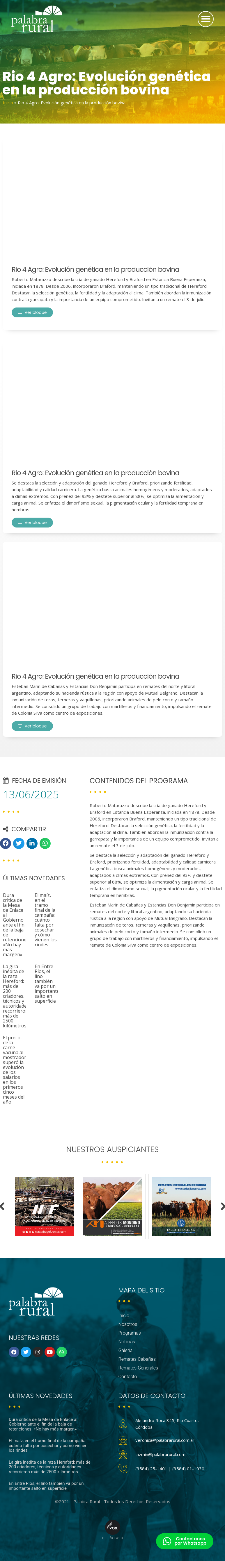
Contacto (127, 1376)
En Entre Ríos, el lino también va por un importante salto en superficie (47, 983)
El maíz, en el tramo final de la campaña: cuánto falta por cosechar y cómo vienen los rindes (46, 920)
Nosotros (127, 1324)
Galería (125, 1350)
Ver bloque (32, 312)
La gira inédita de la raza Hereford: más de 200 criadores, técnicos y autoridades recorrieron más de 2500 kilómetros (16, 996)
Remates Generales (138, 1368)
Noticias (126, 1341)
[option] (44, 1206)
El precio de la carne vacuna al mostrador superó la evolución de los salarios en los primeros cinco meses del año (14, 1069)
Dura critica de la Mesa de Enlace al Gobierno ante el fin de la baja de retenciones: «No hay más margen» (16, 925)
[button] (206, 19)
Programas (129, 1333)
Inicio (8, 103)
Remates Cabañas (137, 1359)
